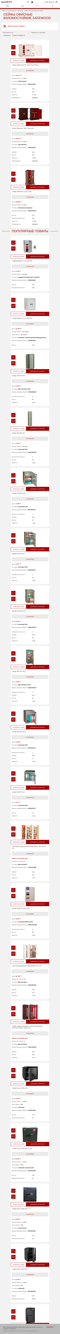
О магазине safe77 (17, 1307)
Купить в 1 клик (8, 61)
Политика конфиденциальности (18, 1316)
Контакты (15, 1311)
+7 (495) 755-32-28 (49, 2)
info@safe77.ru (29, 1294)
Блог (13, 1309)
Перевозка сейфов (37, 1305)
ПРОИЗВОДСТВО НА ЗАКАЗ (37, 1286)
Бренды (14, 1303)
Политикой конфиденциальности (32, 1330)
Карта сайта (15, 1313)
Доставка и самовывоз (38, 1307)
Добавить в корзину (21, 61)
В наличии (16, 73)
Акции (33, 1303)
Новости (14, 1305)
